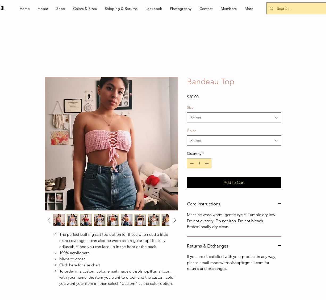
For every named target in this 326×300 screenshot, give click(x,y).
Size (190, 107)
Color (191, 130)
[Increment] (207, 163)
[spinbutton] (199, 163)
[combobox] (234, 117)
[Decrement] (191, 163)
